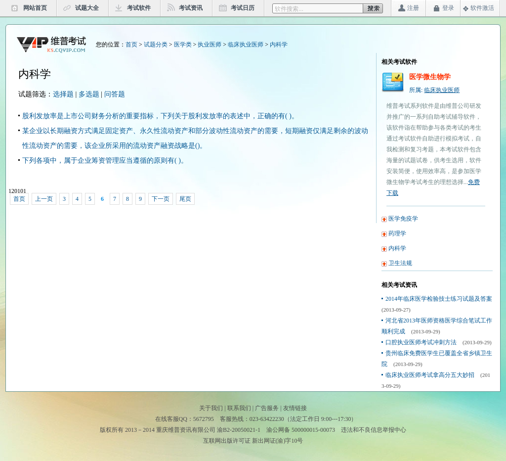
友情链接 (295, 408)
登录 (448, 7)
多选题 (89, 94)
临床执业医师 (245, 44)
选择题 (63, 94)
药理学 (397, 233)
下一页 (160, 198)
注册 (413, 7)
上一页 (44, 198)
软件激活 (482, 7)
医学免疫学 (403, 218)
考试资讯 (191, 7)
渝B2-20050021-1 (238, 429)
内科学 (279, 44)
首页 (131, 44)
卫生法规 (400, 263)
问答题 (114, 94)
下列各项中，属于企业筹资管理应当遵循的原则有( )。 (105, 160)
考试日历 (242, 7)
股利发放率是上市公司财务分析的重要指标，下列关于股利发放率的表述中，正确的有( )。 (160, 116)
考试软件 (139, 7)
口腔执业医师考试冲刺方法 (421, 342)
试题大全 (87, 7)
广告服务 (267, 408)
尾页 (185, 198)
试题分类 (156, 44)
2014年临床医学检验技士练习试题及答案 (438, 298)
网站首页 (35, 7)
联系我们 (239, 408)
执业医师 (209, 44)
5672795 (203, 418)
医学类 (183, 44)
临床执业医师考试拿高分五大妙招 (429, 374)
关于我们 (211, 408)
